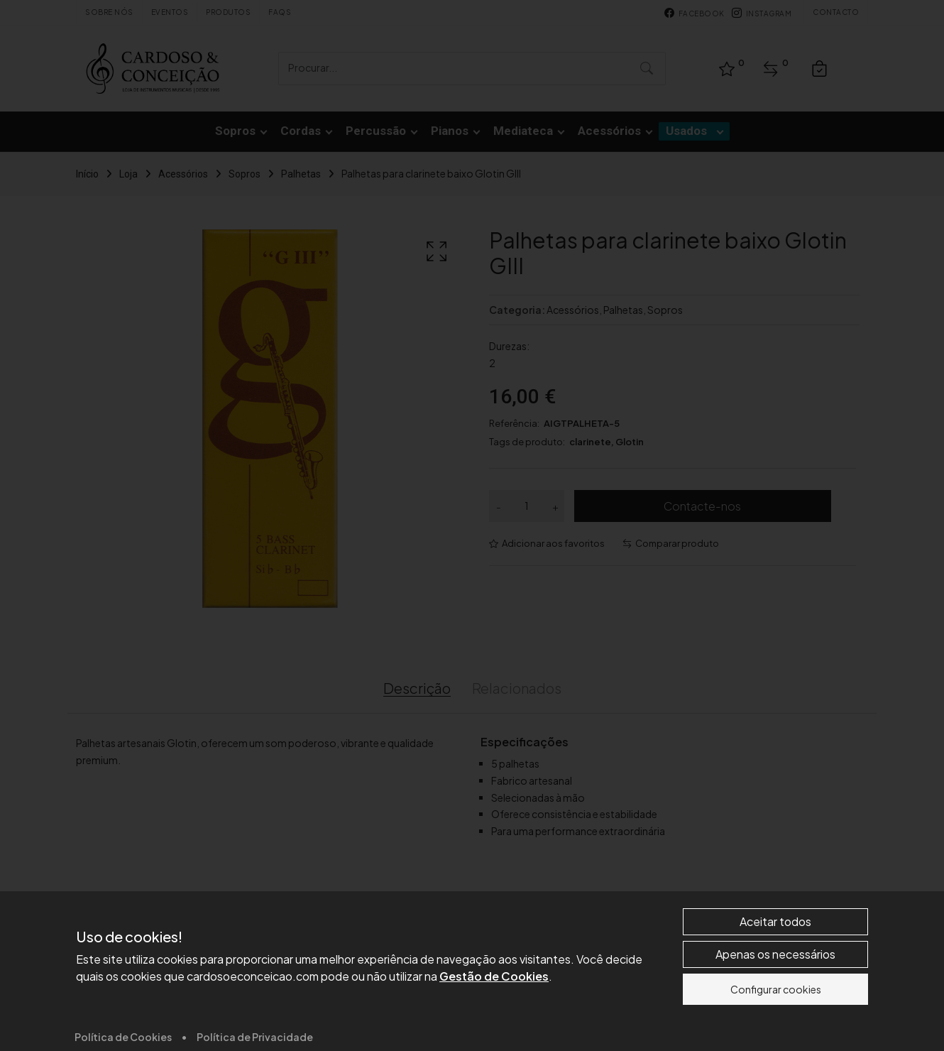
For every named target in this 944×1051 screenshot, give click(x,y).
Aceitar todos (775, 1016)
